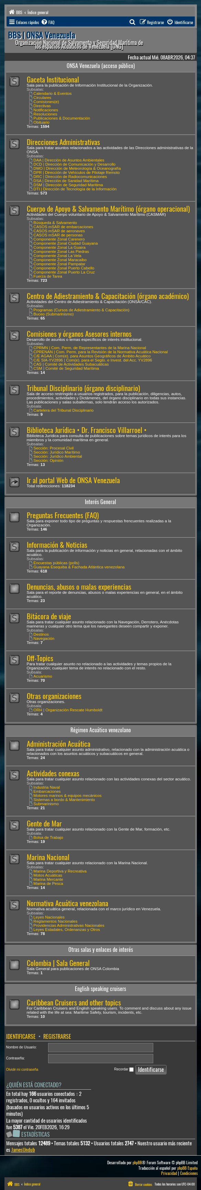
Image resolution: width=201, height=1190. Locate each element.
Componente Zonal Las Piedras (59, 251)
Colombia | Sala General (58, 963)
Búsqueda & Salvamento (53, 223)
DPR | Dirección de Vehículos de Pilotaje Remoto (74, 172)
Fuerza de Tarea (45, 276)
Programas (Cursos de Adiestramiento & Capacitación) (79, 310)
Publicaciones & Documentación (59, 118)
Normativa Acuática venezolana (67, 903)
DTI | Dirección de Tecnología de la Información (73, 189)
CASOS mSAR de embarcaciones (61, 227)
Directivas (40, 106)
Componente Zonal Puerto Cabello (61, 268)
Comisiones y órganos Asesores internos (79, 334)
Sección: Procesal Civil (51, 448)
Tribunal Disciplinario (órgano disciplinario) (83, 388)
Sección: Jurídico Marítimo (54, 452)
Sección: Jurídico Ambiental (55, 456)
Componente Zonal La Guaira (57, 247)
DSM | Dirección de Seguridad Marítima (66, 185)
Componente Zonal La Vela (55, 256)
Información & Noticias (57, 545)
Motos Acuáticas (46, 875)
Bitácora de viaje (49, 616)
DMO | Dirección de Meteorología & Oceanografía (75, 168)
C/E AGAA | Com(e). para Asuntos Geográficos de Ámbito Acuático (90, 356)
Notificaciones (43, 110)
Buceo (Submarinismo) (51, 314)
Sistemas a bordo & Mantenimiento (62, 800)
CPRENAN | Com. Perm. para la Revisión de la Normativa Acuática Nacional (98, 352)
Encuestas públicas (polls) (54, 563)
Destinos (39, 634)
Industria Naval (44, 787)
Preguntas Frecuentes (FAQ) (63, 515)
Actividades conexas (53, 773)
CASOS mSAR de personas (56, 235)
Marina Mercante (46, 879)
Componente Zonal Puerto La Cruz (62, 272)
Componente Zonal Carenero (57, 239)
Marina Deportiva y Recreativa (58, 871)
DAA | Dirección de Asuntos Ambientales (66, 160)
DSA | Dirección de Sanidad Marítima (64, 181)
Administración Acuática (58, 744)
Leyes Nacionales (47, 917)
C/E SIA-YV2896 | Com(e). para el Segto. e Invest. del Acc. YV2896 (90, 360)
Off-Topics (40, 658)
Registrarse (57, 1036)
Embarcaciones (45, 791)
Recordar (124, 1069)
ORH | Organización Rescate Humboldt (65, 710)
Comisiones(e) (44, 102)
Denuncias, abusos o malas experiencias (79, 587)
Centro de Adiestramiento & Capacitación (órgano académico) (108, 296)
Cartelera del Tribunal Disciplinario (61, 410)
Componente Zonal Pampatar (57, 264)
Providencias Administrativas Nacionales (66, 925)
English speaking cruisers (100, 988)
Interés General (100, 501)
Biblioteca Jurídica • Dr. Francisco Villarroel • (87, 430)
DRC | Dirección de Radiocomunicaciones (68, 177)
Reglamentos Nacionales (53, 921)
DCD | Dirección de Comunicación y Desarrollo (72, 164)
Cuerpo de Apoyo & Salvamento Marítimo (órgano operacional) (108, 209)
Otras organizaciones (54, 696)
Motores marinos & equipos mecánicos (65, 795)
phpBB (137, 1162)
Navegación (42, 638)
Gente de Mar (44, 823)
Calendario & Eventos (50, 93)
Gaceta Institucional (53, 80)
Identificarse (21, 1036)
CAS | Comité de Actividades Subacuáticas (69, 364)
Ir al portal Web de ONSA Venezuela (73, 480)
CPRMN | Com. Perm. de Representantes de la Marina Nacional (87, 348)
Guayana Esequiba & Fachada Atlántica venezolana (77, 567)
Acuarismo (40, 676)
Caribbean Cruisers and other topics (74, 1003)
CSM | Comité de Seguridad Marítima (64, 368)
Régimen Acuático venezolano (100, 730)
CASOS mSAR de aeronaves (57, 231)
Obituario (39, 122)
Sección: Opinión (46, 460)
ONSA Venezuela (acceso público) (101, 65)
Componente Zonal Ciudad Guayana (63, 243)
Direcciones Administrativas (63, 142)
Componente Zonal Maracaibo (58, 260)
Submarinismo (44, 804)
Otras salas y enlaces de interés (100, 949)
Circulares (40, 98)
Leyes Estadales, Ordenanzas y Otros (64, 929)
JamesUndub (23, 1150)
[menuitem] (47, 22)
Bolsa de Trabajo (46, 837)
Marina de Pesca (46, 883)
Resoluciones (43, 114)
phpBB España (187, 1168)
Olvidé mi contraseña (22, 1069)
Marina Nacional (48, 857)
